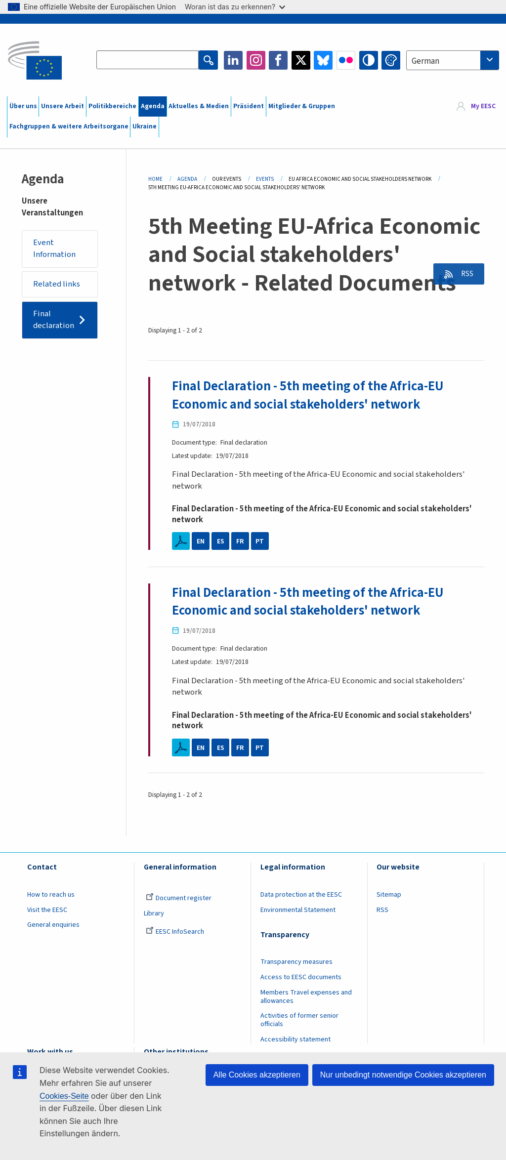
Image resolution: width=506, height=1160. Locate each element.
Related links (57, 284)
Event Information (55, 249)
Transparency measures (296, 962)
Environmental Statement (298, 910)
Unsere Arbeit (62, 106)
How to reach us (51, 895)
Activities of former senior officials (299, 1020)
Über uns (23, 106)
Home (155, 179)
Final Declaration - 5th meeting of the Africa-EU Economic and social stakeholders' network (308, 395)
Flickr (346, 60)
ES (220, 541)
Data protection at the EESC (301, 895)
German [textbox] (425, 61)
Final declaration (54, 320)
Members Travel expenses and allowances (306, 997)
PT (259, 541)
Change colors (390, 60)
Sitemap (389, 895)
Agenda (153, 106)
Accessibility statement (295, 1040)
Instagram (256, 60)
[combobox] (452, 60)
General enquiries (53, 925)
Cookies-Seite (64, 1096)
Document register (178, 899)
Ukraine (144, 126)
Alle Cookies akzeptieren (256, 1075)
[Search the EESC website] (147, 60)
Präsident (248, 106)
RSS (465, 274)
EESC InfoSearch (175, 932)
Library (154, 914)
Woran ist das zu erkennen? (235, 6)
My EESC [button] (483, 106)
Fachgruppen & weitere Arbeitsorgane (68, 126)
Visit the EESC (47, 910)
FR (240, 541)
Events (265, 179)
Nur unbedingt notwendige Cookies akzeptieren (403, 1075)
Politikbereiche (112, 106)
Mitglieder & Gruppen (301, 106)
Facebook (278, 60)
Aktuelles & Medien (199, 106)
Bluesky (323, 60)
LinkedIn (233, 60)
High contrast (368, 60)
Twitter (301, 60)
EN (201, 541)
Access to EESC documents (300, 978)
